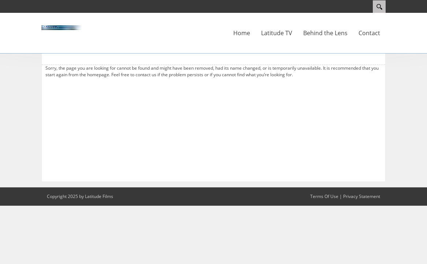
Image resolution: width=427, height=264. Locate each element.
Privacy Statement (361, 196)
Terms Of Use (324, 196)
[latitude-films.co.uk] (63, 27)
